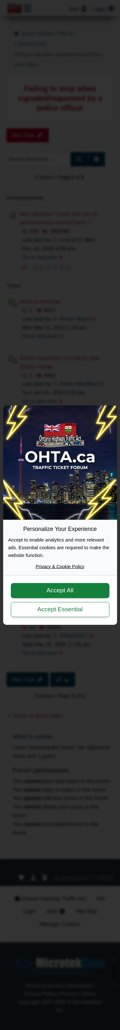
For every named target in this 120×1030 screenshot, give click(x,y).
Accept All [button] (59, 590)
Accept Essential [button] (60, 609)
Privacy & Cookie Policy (60, 566)
